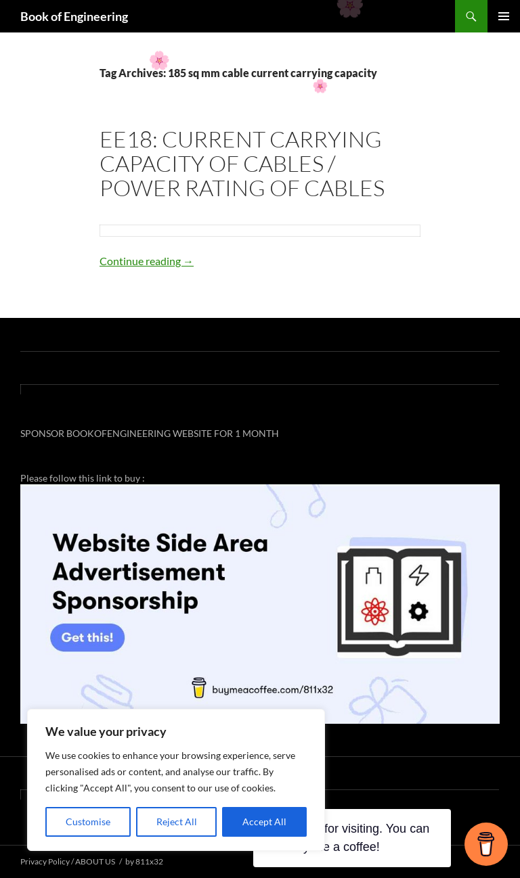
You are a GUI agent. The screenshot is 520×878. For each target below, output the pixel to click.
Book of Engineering (74, 16)
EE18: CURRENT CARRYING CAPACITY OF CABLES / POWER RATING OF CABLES (242, 163)
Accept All (264, 821)
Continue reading (147, 260)
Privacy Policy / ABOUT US (67, 861)
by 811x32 (144, 861)
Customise (88, 821)
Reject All (176, 821)
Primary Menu (504, 16)
